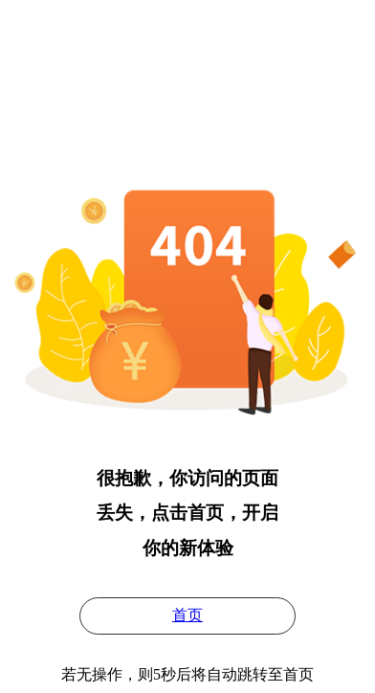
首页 (187, 615)
